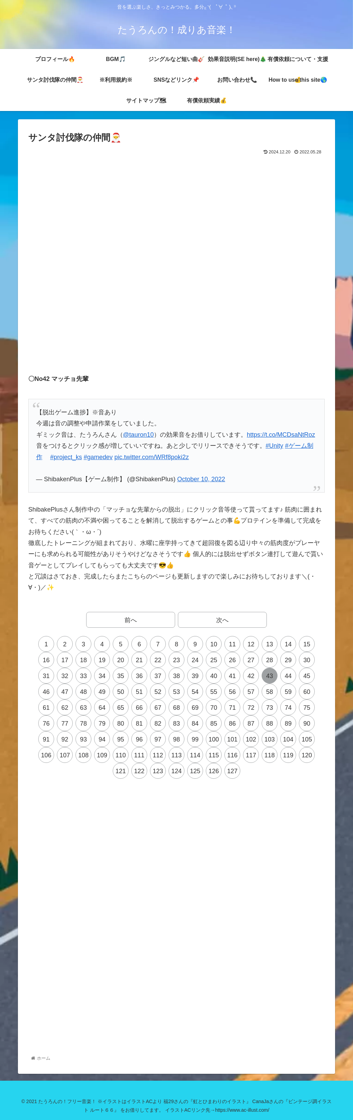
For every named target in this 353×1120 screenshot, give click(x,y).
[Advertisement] (176, 175)
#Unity (274, 445)
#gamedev (98, 457)
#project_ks (66, 457)
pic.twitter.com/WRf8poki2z (151, 457)
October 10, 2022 (201, 479)
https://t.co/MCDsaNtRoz (281, 434)
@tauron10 (138, 434)
